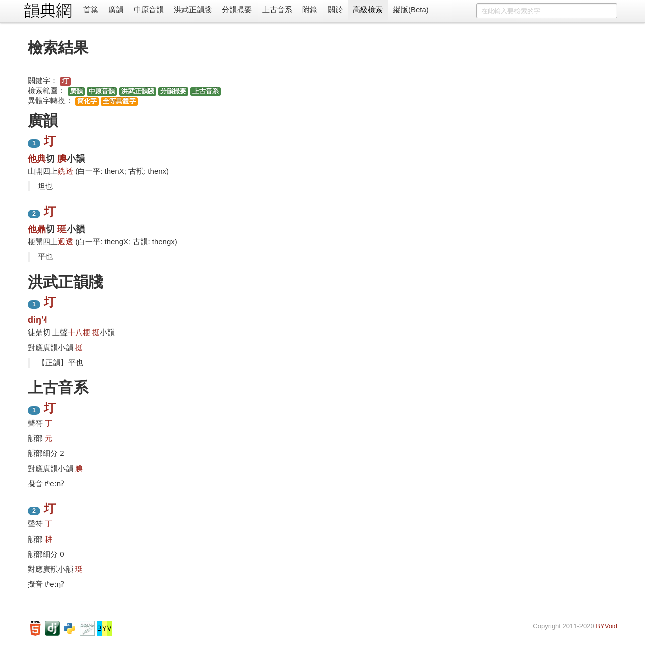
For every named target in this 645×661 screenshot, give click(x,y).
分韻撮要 (237, 9)
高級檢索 (368, 9)
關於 (335, 9)
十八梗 (79, 332)
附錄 (309, 9)
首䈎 (90, 9)
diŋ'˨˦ (37, 320)
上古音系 (277, 9)
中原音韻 (149, 9)
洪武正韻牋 (193, 9)
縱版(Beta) (411, 9)
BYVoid (606, 626)
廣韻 (115, 9)
